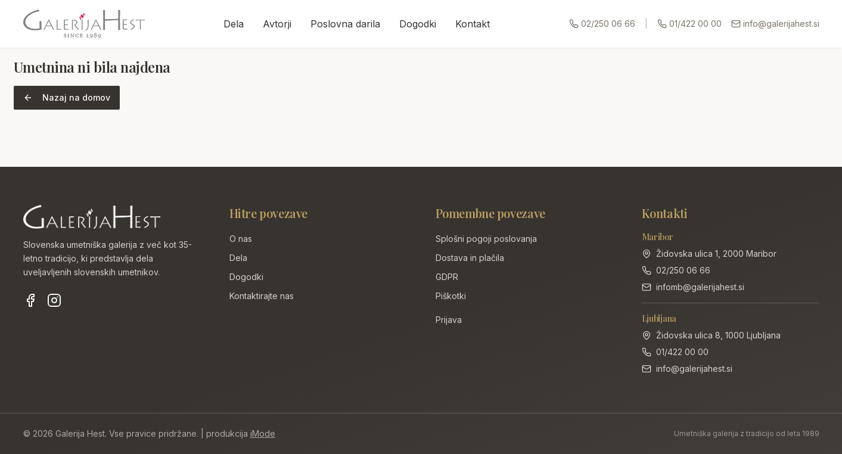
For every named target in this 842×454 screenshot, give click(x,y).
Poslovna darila (345, 24)
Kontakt (472, 24)
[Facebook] (30, 300)
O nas (240, 239)
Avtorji (277, 24)
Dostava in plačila (470, 258)
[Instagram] (54, 300)
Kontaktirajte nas (261, 296)
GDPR (447, 277)
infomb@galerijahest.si (700, 287)
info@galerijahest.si (775, 23)
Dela (233, 24)
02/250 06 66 (602, 23)
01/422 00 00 (689, 23)
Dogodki (417, 24)
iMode (262, 433)
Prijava (449, 320)
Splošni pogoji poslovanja (486, 239)
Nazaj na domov (66, 97)
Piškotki (451, 296)
